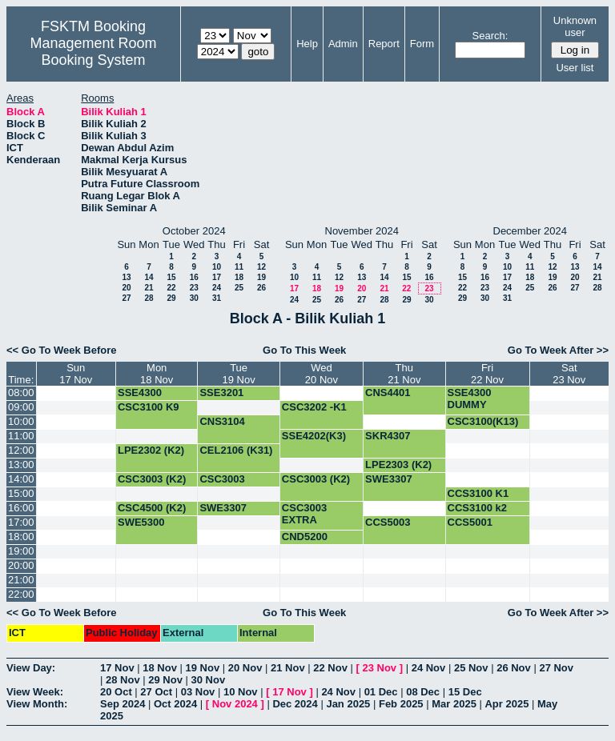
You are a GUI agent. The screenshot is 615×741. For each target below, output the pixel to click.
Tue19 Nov (239, 374)
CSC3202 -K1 (314, 407)
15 (171, 277)
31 (216, 298)
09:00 (21, 407)
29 (171, 298)
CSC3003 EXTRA (221, 485)
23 (194, 287)
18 (239, 277)
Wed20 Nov (321, 374)
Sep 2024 (122, 704)
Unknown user (575, 26)
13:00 (21, 465)
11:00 (21, 436)
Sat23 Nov (569, 374)
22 (171, 287)
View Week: (34, 692)
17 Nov (117, 668)
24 (216, 287)
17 (216, 277)
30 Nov (208, 680)
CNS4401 (387, 393)
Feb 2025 (401, 704)
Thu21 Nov (404, 374)
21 (148, 287)
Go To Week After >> (558, 350)
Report (384, 44)
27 (126, 298)
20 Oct (116, 692)
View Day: (30, 668)
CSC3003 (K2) (152, 479)
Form (422, 44)
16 (194, 277)
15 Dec (465, 692)
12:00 (21, 450)
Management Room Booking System (93, 51)
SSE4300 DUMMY (140, 399)
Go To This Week (304, 350)
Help (307, 44)
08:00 (21, 393)
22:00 (21, 594)
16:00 (21, 508)
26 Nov (513, 668)
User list (574, 68)
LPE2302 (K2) (151, 450)
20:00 (21, 565)
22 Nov (330, 668)
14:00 (21, 479)
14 (148, 277)
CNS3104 (221, 421)
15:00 (21, 493)
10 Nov (240, 692)
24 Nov (429, 668)
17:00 (21, 522)
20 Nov (245, 668)
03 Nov (198, 692)
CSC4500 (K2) (152, 508)
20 (126, 287)
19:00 (21, 551)
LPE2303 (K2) (398, 465)
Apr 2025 (506, 704)
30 (194, 298)
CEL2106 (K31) (235, 450)
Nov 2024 (235, 704)
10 (216, 266)
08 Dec (423, 692)
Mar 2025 (454, 704)
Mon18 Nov (156, 374)
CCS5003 (387, 522)
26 (261, 287)
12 (261, 266)
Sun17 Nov (75, 374)
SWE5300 (141, 522)
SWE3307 (388, 479)
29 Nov (165, 680)
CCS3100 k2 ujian (477, 514)
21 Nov (288, 668)
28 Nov (123, 680)
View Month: (36, 704)
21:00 (21, 580)
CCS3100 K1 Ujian (478, 499)
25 (239, 287)
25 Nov (471, 668)
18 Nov (160, 668)
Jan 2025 (348, 704)
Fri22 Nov (487, 374)
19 (261, 277)
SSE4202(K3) (314, 436)
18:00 (21, 537)
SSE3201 (221, 393)
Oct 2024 (175, 704)
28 (148, 298)
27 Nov (556, 668)
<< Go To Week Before (61, 350)
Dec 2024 (294, 704)
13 (126, 277)
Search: (490, 36)
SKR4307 (387, 436)
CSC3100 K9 (148, 407)
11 (239, 266)
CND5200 (305, 537)
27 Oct (156, 692)
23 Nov (379, 668)
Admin (343, 44)
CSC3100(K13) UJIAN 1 (483, 427)
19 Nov (203, 668)
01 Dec (381, 692)
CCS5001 (470, 522)
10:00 (21, 421)
